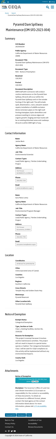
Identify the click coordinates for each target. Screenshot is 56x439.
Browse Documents (35, 427)
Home (7, 13)
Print (29, 415)
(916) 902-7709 (21, 237)
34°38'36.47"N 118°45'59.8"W (25, 264)
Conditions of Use (35, 420)
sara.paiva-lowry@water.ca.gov (26, 244)
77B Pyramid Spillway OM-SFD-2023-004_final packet (32, 380)
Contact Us (45, 1)
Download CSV (10, 415)
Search (14, 13)
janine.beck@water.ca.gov (24, 188)
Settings (52, 2)
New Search (21, 415)
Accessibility (32, 423)
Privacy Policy (10, 423)
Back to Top (9, 420)
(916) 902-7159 (21, 180)
